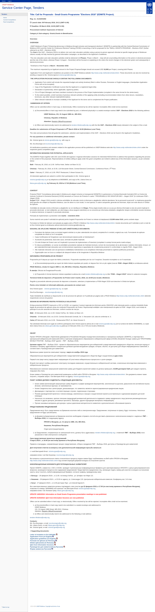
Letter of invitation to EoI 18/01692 (42, 535)
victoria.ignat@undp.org (67, 75)
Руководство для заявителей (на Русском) (46, 547)
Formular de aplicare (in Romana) (42, 541)
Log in (10, 1)
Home (3, 1)
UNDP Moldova (40, 606)
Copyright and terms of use (52, 606)
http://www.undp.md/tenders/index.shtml (127, 147)
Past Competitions (8, 22)
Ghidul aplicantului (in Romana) (42, 543)
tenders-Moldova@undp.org (81, 125)
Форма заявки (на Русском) (41, 549)
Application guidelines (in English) (43, 539)
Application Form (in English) (41, 536)
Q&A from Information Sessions (42, 545)
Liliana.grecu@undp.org (53, 326)
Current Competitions (9, 20)
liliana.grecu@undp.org (38, 183)
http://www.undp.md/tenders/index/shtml (105, 73)
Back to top (6, 607)
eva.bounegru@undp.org (53, 144)
